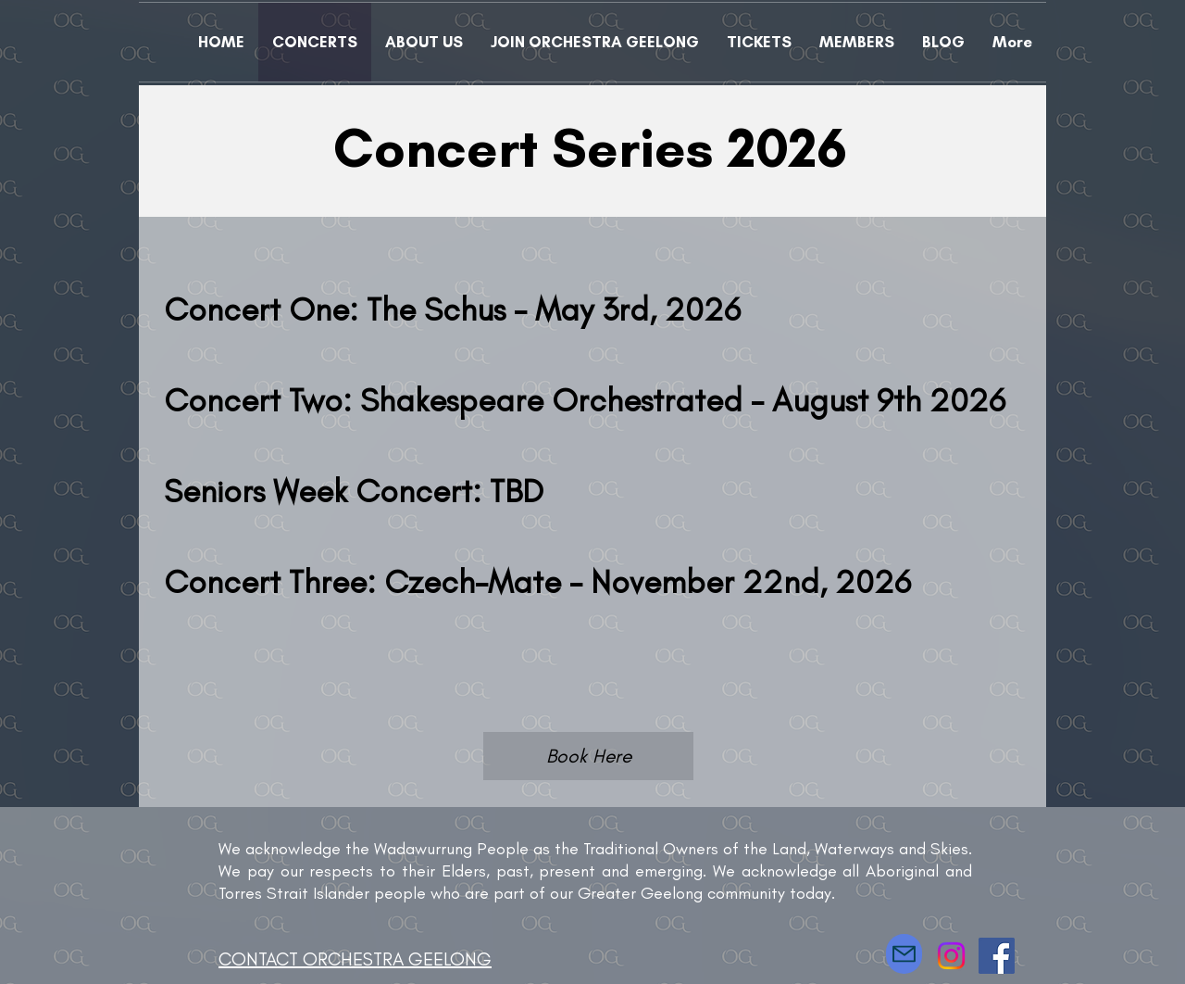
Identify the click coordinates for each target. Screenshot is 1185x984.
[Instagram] (951, 956)
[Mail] (904, 954)
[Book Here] (588, 756)
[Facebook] (997, 956)
